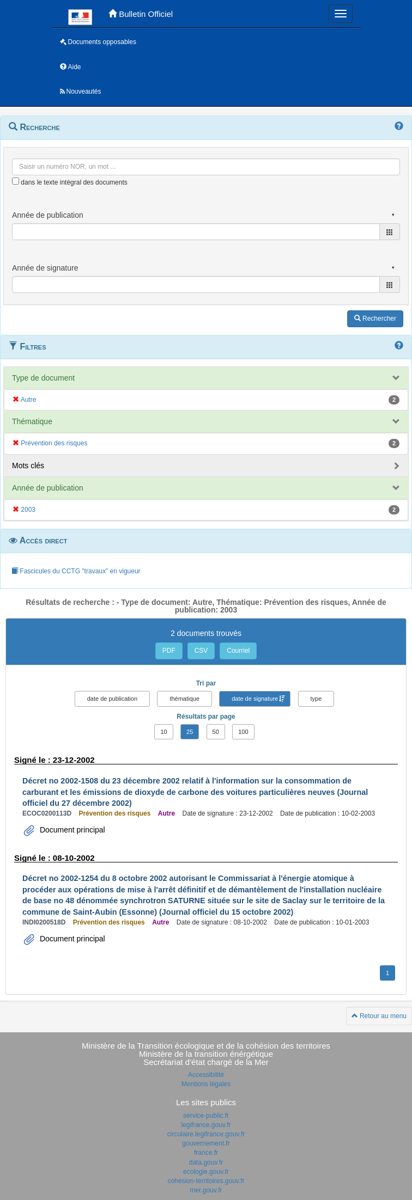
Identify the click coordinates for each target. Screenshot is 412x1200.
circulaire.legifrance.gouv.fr (206, 1134)
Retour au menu (379, 1016)
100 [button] (243, 731)
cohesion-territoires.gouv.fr (205, 1181)
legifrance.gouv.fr (206, 1125)
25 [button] (189, 731)
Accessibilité (206, 1075)
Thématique (32, 421)
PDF (168, 650)
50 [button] (216, 731)
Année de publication (47, 487)
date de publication (112, 698)
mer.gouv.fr (206, 1190)
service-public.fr (206, 1115)
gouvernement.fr (205, 1143)
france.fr (206, 1152)
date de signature (255, 698)
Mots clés (28, 465)
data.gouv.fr (206, 1162)
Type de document (43, 378)
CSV (201, 650)
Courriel (238, 650)
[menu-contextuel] (15, 181)
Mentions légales (206, 1084)
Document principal (71, 829)
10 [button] (163, 731)
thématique (184, 698)
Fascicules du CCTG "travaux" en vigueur (76, 571)
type (316, 698)
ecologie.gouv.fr (206, 1171)
